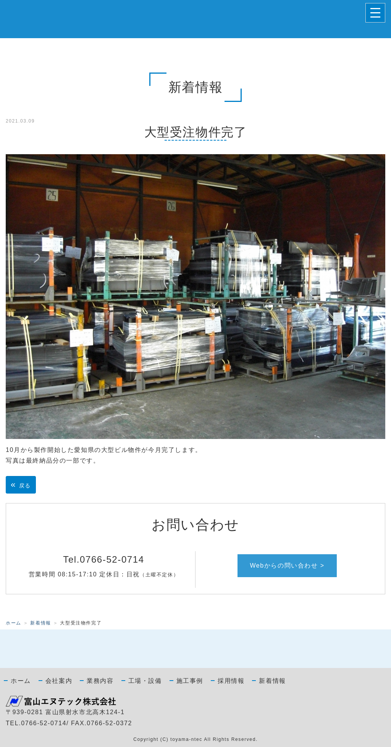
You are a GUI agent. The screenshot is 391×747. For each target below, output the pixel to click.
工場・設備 (145, 681)
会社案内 (58, 681)
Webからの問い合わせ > (287, 565)
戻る (21, 484)
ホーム (13, 623)
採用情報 (231, 681)
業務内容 (100, 681)
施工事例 (189, 681)
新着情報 (40, 623)
